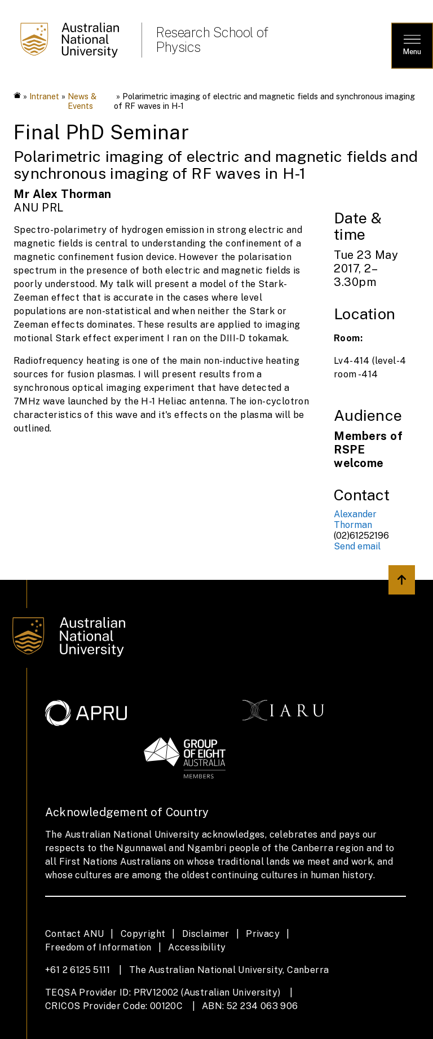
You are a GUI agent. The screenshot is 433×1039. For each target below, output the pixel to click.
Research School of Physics (212, 39)
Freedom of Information (98, 947)
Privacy (263, 933)
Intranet (44, 96)
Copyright (143, 933)
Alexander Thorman (355, 519)
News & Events (82, 101)
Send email (357, 546)
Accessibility (197, 947)
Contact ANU (74, 933)
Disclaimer (205, 933)
